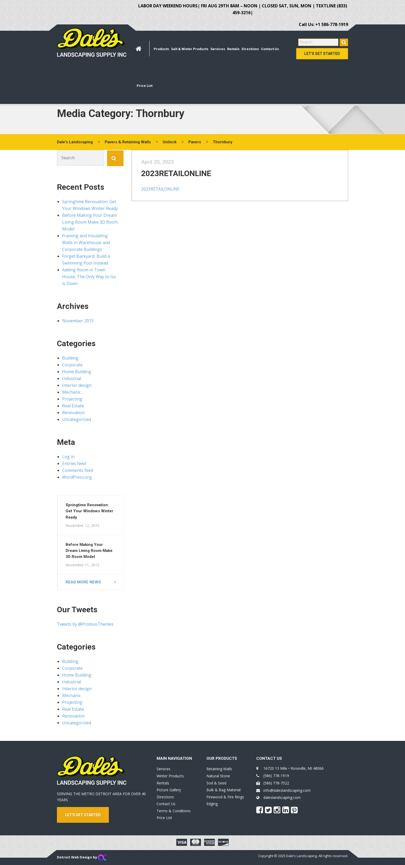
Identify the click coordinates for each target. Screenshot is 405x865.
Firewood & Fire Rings (225, 796)
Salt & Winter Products (189, 49)
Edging (212, 803)
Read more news (83, 582)
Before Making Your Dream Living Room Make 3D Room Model (90, 222)
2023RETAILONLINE (183, 178)
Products (161, 49)
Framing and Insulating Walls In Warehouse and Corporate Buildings (86, 242)
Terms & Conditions (174, 810)
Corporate (72, 365)
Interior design (77, 385)
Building (70, 358)
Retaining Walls (219, 768)
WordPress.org (77, 477)
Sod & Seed (216, 782)
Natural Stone (218, 775)
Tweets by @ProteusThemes (85, 624)
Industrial (71, 378)
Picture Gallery (169, 789)
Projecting (72, 399)
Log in (68, 457)
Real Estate (73, 406)
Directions (250, 49)
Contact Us (270, 49)
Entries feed (74, 463)
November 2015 (78, 321)
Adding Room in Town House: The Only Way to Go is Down (89, 276)
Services (217, 49)
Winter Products (170, 775)
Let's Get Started (322, 53)
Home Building (76, 372)
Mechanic (71, 392)
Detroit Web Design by (81, 857)
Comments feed (77, 470)
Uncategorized (76, 419)
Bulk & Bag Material (223, 789)
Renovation (73, 412)
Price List (144, 86)
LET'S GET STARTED (83, 815)
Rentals (233, 49)
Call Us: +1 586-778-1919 (323, 24)
